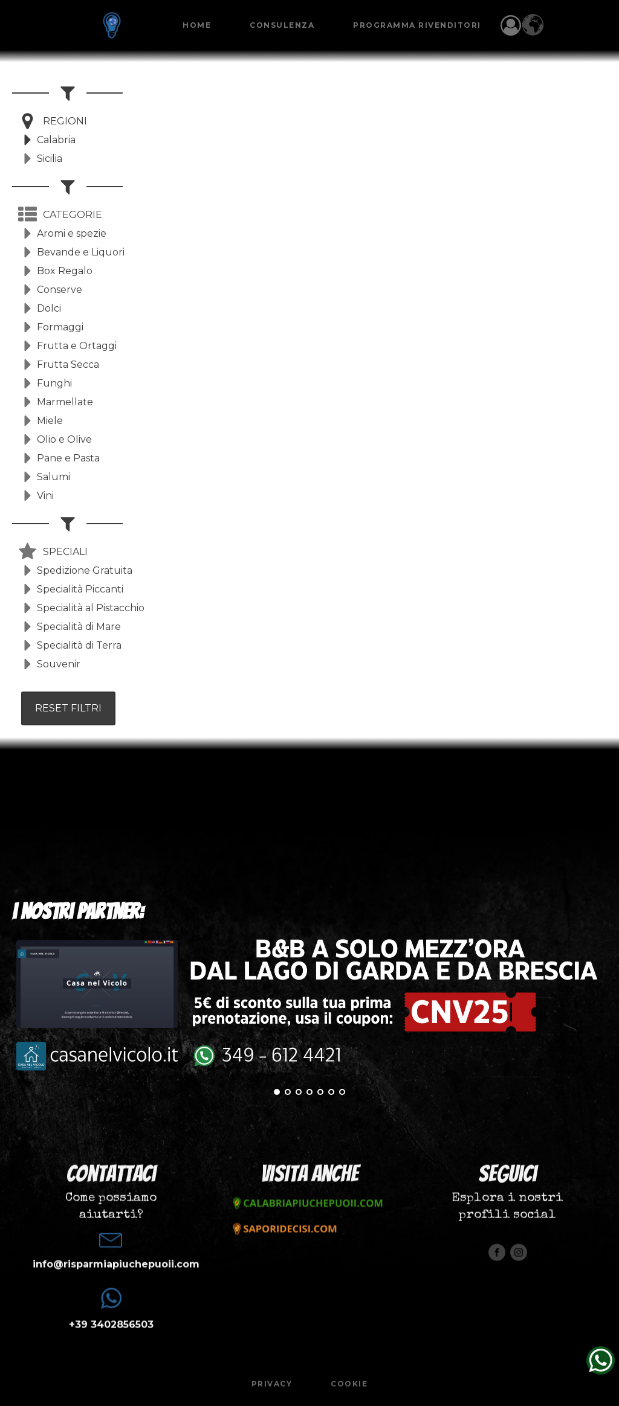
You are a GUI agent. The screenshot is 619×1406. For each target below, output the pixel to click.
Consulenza (282, 25)
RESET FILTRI (68, 708)
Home (197, 25)
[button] (52, 121)
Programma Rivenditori (417, 25)
